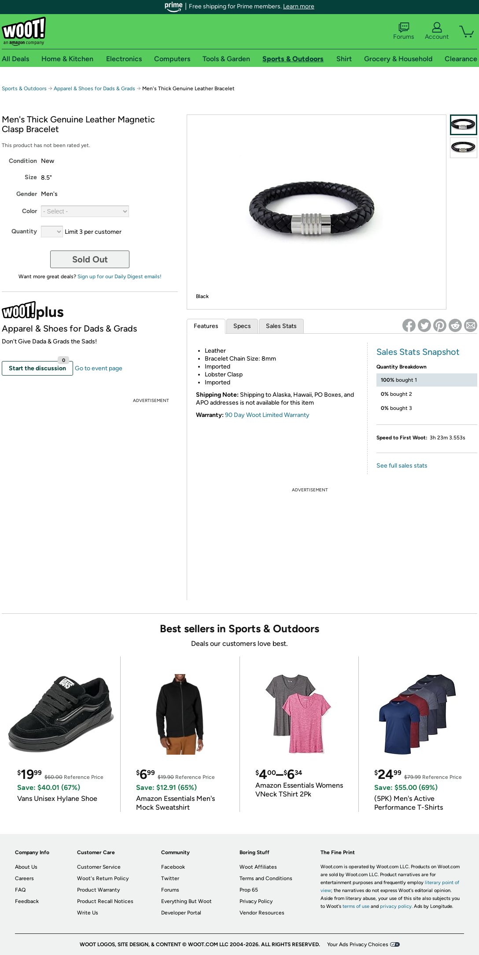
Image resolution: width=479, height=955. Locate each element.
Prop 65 (249, 890)
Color (29, 211)
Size (31, 177)
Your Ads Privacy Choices (357, 944)
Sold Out (90, 259)
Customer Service (99, 867)
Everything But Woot (186, 901)
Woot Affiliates (258, 867)
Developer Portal (181, 913)
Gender (26, 194)
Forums (403, 31)
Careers (24, 878)
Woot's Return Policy (103, 878)
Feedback (27, 901)
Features (206, 326)
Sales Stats (281, 326)
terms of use (356, 906)
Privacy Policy (256, 901)
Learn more (298, 6)
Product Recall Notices (105, 901)
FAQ (20, 890)
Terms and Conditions (266, 878)
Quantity (24, 231)
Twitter (170, 878)
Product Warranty (98, 890)
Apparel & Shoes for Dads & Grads (94, 88)
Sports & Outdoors (24, 88)
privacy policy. (396, 906)
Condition (23, 161)
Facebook (173, 867)
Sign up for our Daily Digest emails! (119, 276)
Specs (242, 326)
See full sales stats (401, 465)
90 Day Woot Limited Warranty (267, 415)
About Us (26, 867)
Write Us (87, 913)
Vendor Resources (262, 913)
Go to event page (98, 368)
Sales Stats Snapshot (418, 352)
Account (437, 31)
